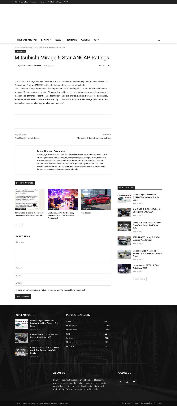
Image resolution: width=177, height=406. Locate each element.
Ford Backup (86, 213)
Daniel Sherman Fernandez (30, 66)
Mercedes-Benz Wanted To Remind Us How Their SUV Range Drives (147, 253)
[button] (159, 40)
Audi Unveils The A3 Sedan (27, 138)
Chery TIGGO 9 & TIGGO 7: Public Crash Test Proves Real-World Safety (147, 225)
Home (17, 47)
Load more (140, 279)
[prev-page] (16, 224)
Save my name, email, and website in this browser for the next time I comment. (51, 290)
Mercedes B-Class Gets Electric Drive (94, 138)
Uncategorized (26, 47)
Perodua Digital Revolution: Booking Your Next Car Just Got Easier (146, 197)
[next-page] (21, 224)
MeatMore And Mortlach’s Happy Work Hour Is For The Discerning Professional (61, 215)
